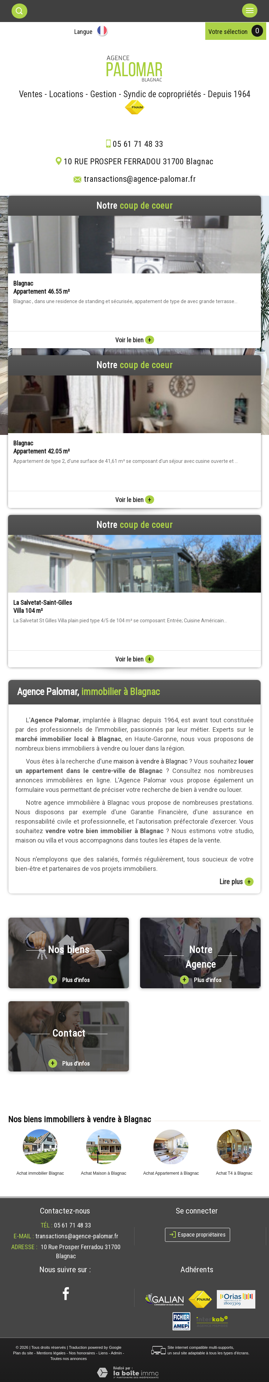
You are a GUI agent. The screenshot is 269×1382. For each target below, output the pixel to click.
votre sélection (228, 31)
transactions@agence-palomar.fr (140, 179)
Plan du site (23, 1353)
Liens (103, 1353)
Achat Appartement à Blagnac (171, 1173)
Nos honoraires (82, 1353)
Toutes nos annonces (68, 1358)
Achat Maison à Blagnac (103, 1173)
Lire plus (236, 882)
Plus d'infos (69, 979)
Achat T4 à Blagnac (234, 1173)
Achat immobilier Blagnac (40, 1173)
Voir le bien (134, 340)
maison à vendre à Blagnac (150, 761)
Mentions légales (50, 1353)
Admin (116, 1353)
